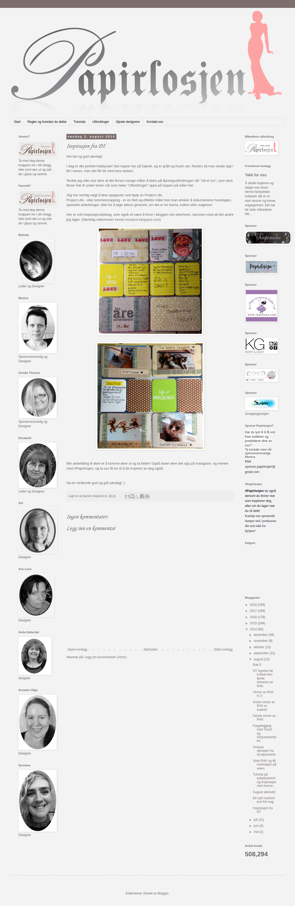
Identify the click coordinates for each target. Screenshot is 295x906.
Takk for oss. (256, 175)
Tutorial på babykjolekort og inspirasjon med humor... (264, 780)
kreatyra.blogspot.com (142, 220)
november (261, 641)
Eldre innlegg (223, 649)
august (259, 659)
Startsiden (151, 649)
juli (256, 820)
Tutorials (79, 122)
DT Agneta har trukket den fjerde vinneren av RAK (263, 678)
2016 (254, 617)
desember (261, 635)
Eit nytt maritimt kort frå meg (264, 800)
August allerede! (264, 792)
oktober (259, 647)
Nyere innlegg (77, 649)
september (261, 653)
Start (17, 122)
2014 (254, 629)
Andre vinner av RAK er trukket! (264, 706)
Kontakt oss (155, 122)
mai (257, 832)
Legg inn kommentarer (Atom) (105, 657)
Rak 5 (257, 665)
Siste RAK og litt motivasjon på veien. (264, 764)
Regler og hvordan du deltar (47, 122)
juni (256, 826)
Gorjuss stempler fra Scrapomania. (264, 751)
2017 (254, 611)
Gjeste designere (128, 122)
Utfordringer (100, 122)
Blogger (163, 893)
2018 (254, 605)
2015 (254, 623)
